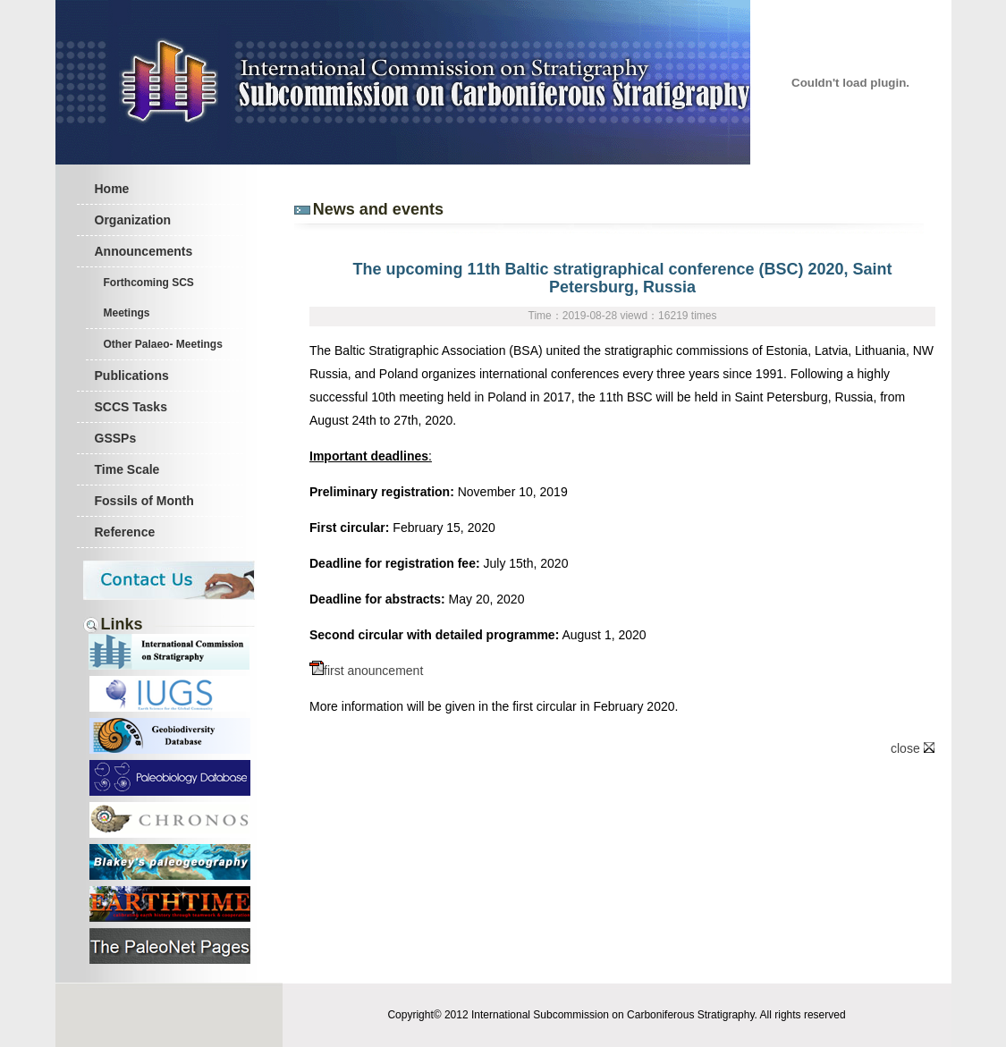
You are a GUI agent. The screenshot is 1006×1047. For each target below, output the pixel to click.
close (912, 748)
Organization (133, 220)
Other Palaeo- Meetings (163, 344)
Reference (125, 532)
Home (112, 189)
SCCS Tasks (131, 407)
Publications (132, 375)
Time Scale (127, 469)
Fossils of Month (144, 501)
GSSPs (116, 438)
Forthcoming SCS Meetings (149, 297)
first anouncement (366, 670)
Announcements (144, 251)
